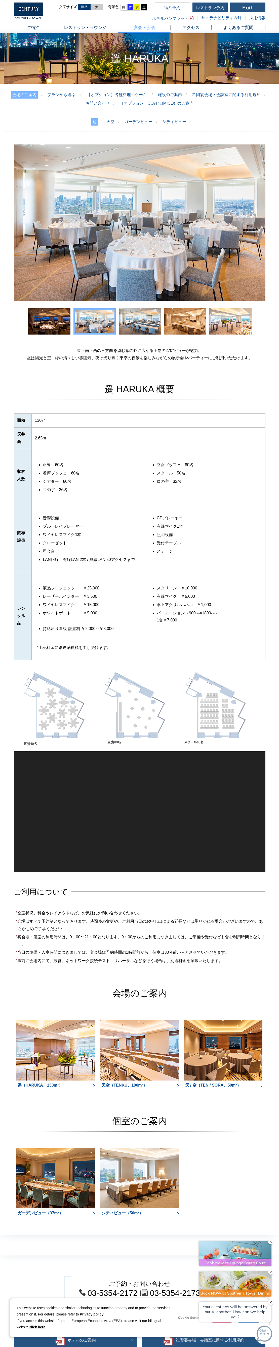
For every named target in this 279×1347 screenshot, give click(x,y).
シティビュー (174, 121)
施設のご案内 (170, 95)
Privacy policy (91, 1314)
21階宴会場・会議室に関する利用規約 (226, 95)
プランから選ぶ (61, 95)
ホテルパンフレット (170, 18)
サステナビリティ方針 (221, 18)
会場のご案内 (24, 95)
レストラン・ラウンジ (85, 27)
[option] (139, 222)
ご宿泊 (33, 27)
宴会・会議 (144, 27)
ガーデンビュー (138, 121)
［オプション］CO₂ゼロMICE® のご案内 (156, 103)
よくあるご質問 (238, 27)
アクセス (191, 27)
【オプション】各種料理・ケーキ (117, 95)
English (247, 8)
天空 (110, 121)
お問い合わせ (98, 103)
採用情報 (257, 18)
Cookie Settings (190, 1318)
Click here (36, 1327)
